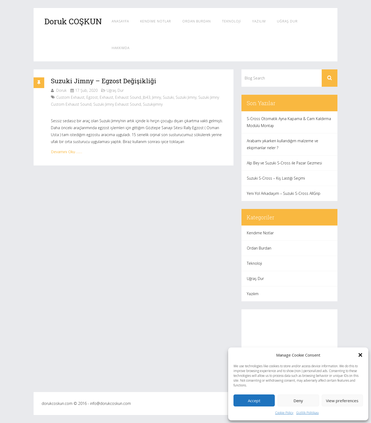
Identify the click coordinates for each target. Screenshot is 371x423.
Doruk (61, 90)
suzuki (168, 97)
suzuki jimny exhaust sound (117, 104)
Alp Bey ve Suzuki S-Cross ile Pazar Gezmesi (284, 162)
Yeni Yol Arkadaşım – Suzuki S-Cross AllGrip (283, 193)
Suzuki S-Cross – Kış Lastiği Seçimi (276, 178)
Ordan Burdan (196, 21)
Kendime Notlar (155, 21)
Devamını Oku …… (66, 151)
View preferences (342, 400)
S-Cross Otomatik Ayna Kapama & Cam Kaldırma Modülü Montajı (289, 122)
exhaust (106, 97)
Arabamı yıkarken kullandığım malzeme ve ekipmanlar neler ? (282, 144)
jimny (156, 97)
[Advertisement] (289, 346)
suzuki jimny (186, 97)
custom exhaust (70, 97)
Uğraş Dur (287, 21)
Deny (298, 400)
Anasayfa (120, 21)
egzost (92, 97)
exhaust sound (128, 97)
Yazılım (259, 21)
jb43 (146, 97)
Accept (254, 400)
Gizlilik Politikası (307, 412)
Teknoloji (231, 21)
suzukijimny (153, 104)
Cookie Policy (284, 412)
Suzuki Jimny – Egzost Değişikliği (103, 81)
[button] (360, 355)
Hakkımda (121, 48)
